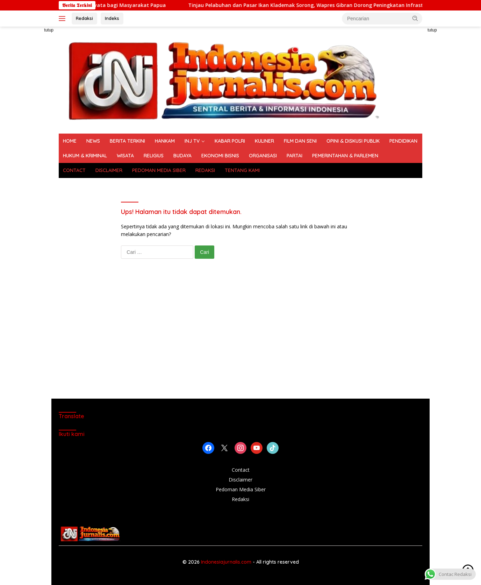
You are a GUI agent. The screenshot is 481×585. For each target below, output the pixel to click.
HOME (70, 141)
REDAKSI (205, 170)
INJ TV (192, 141)
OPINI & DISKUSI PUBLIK (353, 141)
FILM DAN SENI (300, 141)
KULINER (264, 141)
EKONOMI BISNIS (220, 155)
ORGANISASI (263, 155)
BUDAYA (182, 155)
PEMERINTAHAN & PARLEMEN (345, 155)
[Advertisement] (453, 131)
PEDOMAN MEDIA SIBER (159, 170)
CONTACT (74, 170)
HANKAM (165, 141)
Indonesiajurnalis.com (227, 562)
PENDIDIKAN (403, 141)
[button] (415, 18)
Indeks (112, 18)
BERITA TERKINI (127, 141)
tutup (48, 30)
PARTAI (294, 155)
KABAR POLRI (230, 141)
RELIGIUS (154, 155)
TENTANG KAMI (242, 170)
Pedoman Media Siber (241, 489)
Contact (241, 469)
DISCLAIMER (108, 170)
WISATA (125, 155)
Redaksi (84, 18)
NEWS (93, 141)
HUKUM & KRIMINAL (85, 155)
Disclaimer (240, 479)
